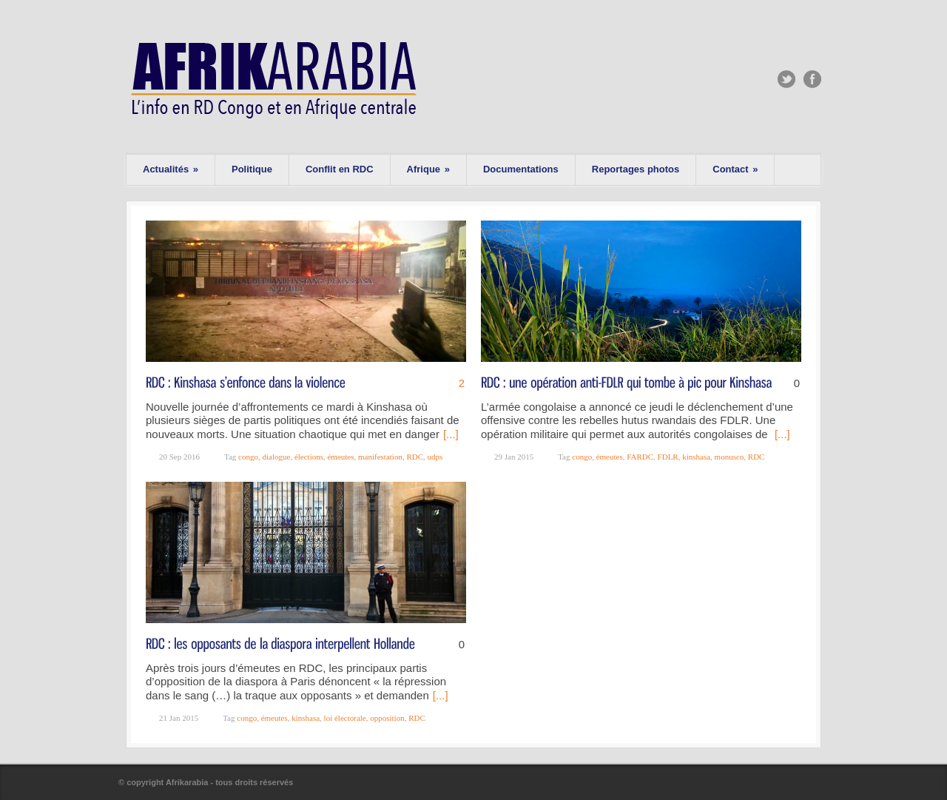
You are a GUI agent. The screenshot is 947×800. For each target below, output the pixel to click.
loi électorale (345, 717)
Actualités (170, 169)
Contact (735, 169)
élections (308, 456)
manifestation (380, 456)
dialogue (276, 456)
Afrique (428, 169)
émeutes (340, 456)
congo (248, 456)
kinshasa (696, 456)
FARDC (640, 456)
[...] (451, 434)
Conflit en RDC (340, 169)
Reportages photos (635, 169)
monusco (729, 456)
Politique (252, 169)
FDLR (668, 456)
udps (435, 456)
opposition (387, 717)
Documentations (521, 169)
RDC (414, 456)
